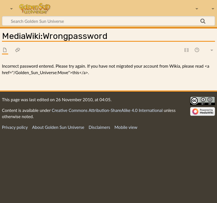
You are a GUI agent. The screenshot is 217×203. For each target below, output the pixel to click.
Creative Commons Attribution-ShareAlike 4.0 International (107, 110)
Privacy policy (15, 127)
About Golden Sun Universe (58, 127)
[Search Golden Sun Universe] (108, 20)
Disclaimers (99, 127)
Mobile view (125, 127)
